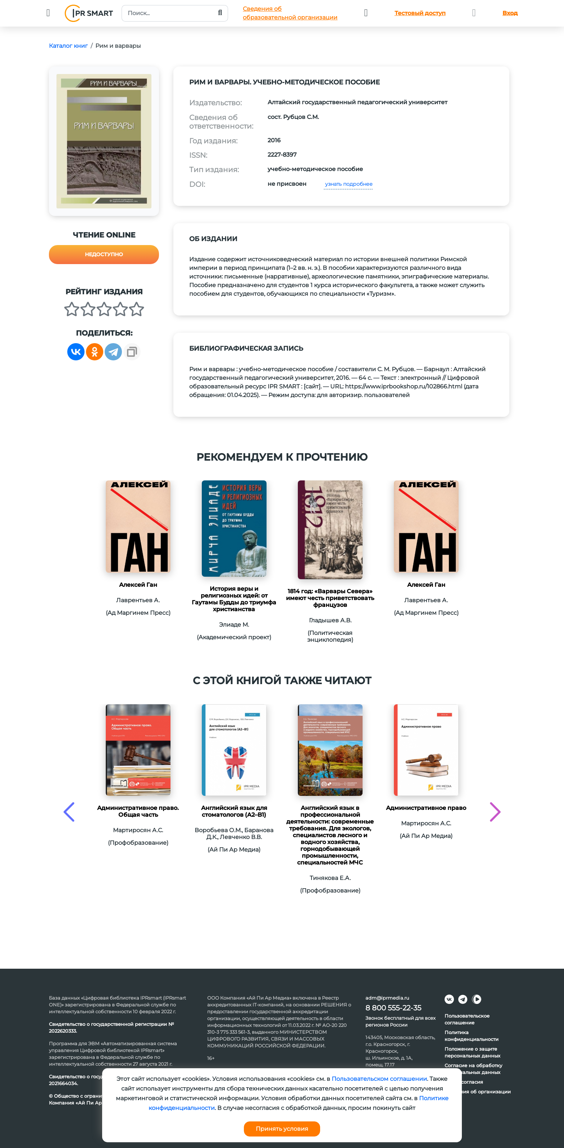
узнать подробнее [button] (348, 184)
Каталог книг (68, 45)
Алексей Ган (138, 584)
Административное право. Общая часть (138, 811)
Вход (510, 13)
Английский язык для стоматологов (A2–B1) (234, 811)
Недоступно (104, 254)
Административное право (426, 807)
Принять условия (282, 1128)
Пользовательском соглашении (379, 1078)
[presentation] (69, 812)
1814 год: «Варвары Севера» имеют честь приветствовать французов (330, 598)
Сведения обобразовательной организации (290, 13)
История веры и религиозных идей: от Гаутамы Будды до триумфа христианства (234, 599)
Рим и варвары (118, 45)
